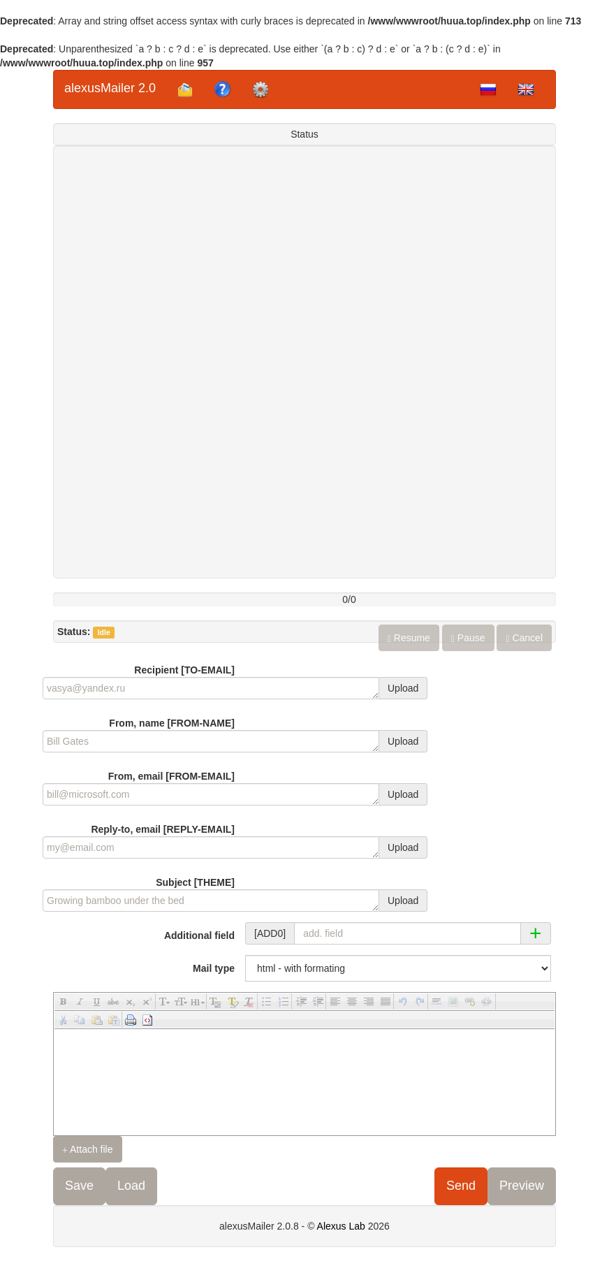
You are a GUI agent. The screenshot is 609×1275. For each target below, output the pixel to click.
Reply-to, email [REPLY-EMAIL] (163, 829)
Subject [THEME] (195, 882)
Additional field (199, 935)
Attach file (87, 1150)
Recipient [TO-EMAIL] (184, 670)
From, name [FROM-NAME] (172, 723)
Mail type (214, 968)
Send (461, 1186)
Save (79, 1186)
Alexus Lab (341, 1226)
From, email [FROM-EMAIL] (171, 776)
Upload (403, 688)
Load (131, 1186)
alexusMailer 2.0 (110, 88)
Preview (521, 1186)
